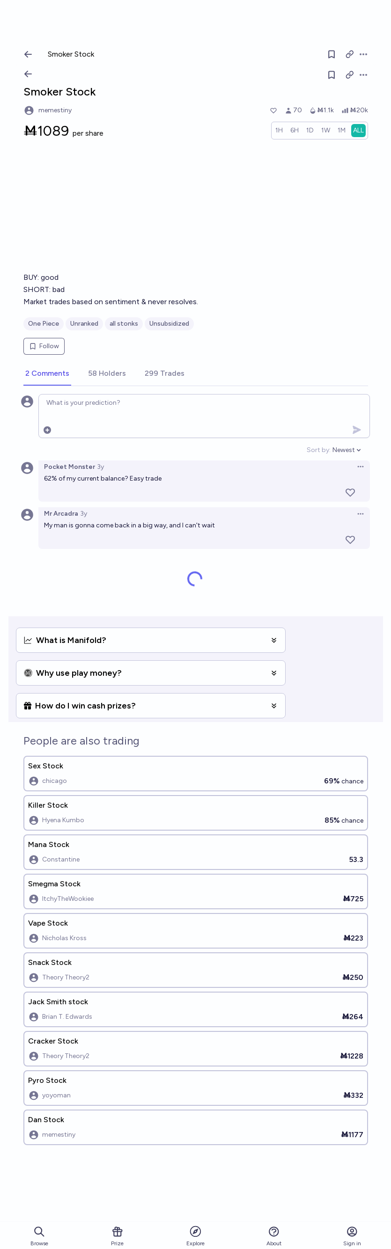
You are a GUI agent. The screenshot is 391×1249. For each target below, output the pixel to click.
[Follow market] (331, 74)
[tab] (47, 374)
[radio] (279, 130)
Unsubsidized (169, 324)
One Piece (43, 324)
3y (100, 467)
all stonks (124, 324)
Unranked (84, 324)
